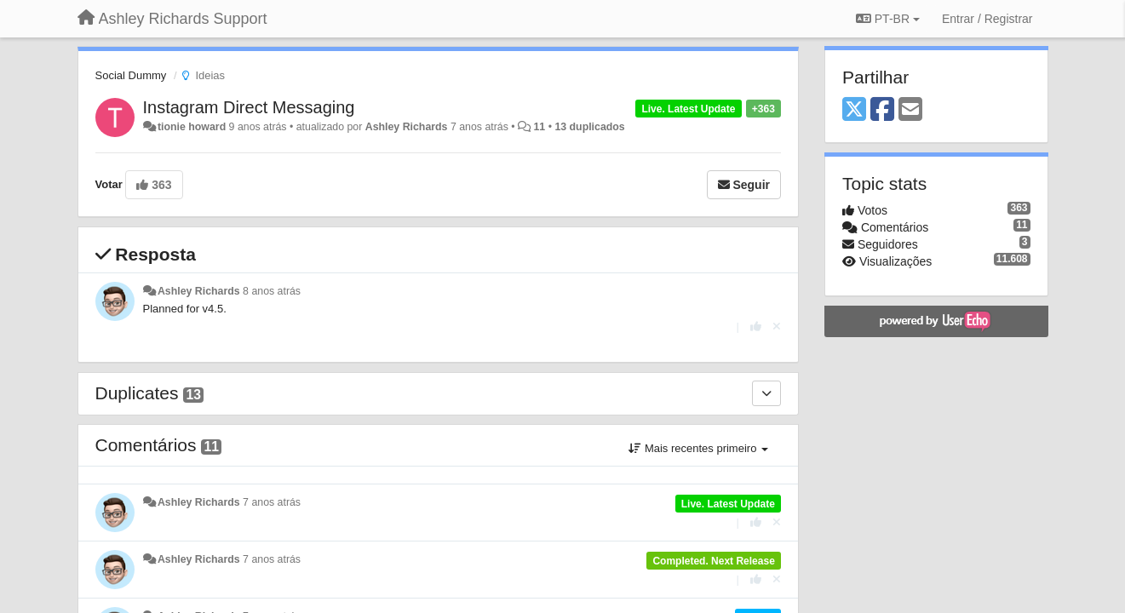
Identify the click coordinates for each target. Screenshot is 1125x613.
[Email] (910, 110)
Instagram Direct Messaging (249, 107)
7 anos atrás (272, 502)
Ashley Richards (406, 127)
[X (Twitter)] (854, 110)
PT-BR (888, 19)
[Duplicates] (766, 393)
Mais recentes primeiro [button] (698, 448)
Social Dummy (131, 75)
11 (539, 127)
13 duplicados (589, 127)
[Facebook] (882, 110)
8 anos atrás (272, 291)
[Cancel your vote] (776, 326)
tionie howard (192, 127)
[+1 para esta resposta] (755, 326)
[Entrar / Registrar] (987, 18)
